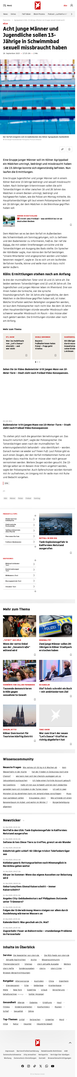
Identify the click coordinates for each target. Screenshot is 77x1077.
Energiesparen (12, 985)
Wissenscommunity (51, 959)
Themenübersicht (11, 964)
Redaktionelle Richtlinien (51, 1051)
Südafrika (31, 990)
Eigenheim (63, 981)
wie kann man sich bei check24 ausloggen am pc (38, 776)
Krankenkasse (54, 985)
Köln (5, 498)
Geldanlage (38, 985)
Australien (39, 981)
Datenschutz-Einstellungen (25, 1058)
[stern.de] (37, 5)
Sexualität (18, 1011)
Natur (15, 1024)
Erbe (26, 985)
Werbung (7, 1058)
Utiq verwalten (30, 1055)
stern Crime (56, 968)
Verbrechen (35, 1019)
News (5, 14)
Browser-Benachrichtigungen (16, 972)
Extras (13, 14)
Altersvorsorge (22, 981)
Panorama (6, 20)
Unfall (21, 1019)
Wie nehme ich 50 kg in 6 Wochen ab (40, 767)
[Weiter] (72, 14)
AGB (66, 1051)
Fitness (6, 1007)
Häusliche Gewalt (44, 1024)
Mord (61, 1019)
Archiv (34, 959)
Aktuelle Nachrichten (16, 959)
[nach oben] (70, 1043)
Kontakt (42, 1058)
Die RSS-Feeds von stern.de (56, 955)
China (51, 981)
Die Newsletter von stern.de (26, 955)
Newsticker (12, 820)
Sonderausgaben (26, 968)
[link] (71, 5)
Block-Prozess (39, 14)
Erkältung (47, 1002)
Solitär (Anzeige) (36, 994)
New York (17, 990)
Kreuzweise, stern (37, 798)
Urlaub (44, 990)
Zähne (31, 1011)
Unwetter (49, 1019)
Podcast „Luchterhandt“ (58, 14)
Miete (5, 990)
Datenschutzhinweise (12, 1055)
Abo (65, 5)
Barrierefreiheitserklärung (28, 1051)
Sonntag (37, 498)
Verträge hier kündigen (59, 1055)
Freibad (28, 498)
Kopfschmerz (43, 1007)
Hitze (5, 1024)
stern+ (43, 968)
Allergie (21, 1002)
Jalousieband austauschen (15, 780)
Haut (59, 1002)
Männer (12, 498)
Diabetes (34, 1002)
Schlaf (6, 1011)
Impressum (9, 1051)
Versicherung (58, 990)
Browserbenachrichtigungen (59, 1058)
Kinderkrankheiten (23, 1007)
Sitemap (28, 964)
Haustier (28, 1024)
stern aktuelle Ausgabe (48, 964)
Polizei (6, 244)
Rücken (58, 1007)
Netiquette (43, 1055)
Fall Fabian (26, 14)
